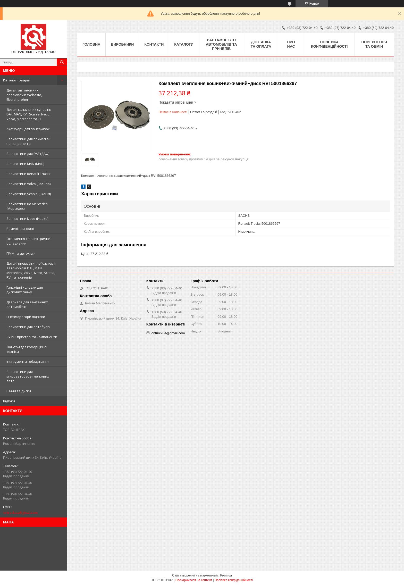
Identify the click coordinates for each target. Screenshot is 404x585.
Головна (91, 44)
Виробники (122, 44)
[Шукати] (62, 62)
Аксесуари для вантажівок (28, 129)
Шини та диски (18, 391)
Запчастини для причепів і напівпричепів (28, 141)
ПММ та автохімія (20, 253)
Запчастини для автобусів (28, 326)
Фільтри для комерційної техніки (26, 349)
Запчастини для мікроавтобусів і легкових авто (27, 376)
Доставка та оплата (261, 44)
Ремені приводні (20, 228)
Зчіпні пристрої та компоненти (31, 337)
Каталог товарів (16, 80)
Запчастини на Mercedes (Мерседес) (27, 206)
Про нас (291, 44)
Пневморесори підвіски (25, 316)
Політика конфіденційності (329, 44)
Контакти (154, 44)
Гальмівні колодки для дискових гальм (24, 289)
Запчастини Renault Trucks (28, 173)
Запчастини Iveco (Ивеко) (27, 218)
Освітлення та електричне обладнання (28, 241)
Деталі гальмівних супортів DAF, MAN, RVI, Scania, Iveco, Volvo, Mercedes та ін (28, 114)
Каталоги (183, 44)
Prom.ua (226, 575)
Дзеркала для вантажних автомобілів (27, 304)
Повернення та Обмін (374, 44)
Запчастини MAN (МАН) (25, 163)
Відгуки (9, 401)
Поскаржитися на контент (193, 580)
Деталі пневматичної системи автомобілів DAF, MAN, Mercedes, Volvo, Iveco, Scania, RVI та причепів (31, 270)
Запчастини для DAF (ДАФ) (27, 153)
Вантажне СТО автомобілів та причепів (221, 44)
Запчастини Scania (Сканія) (28, 193)
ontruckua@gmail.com (20, 512)
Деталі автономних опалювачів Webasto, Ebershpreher (24, 95)
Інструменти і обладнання (27, 361)
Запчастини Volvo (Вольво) (28, 183)
